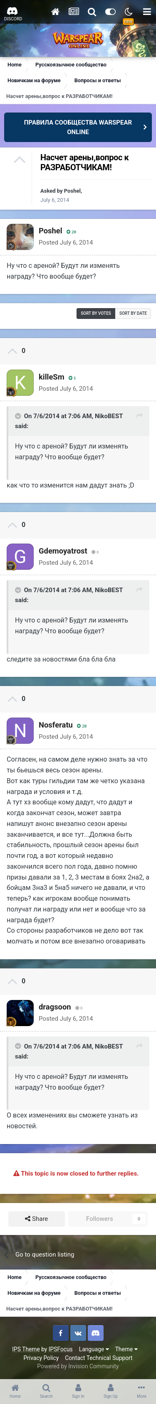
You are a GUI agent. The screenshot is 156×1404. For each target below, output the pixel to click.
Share (36, 1219)
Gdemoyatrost (63, 550)
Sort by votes (96, 313)
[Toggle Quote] (18, 416)
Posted (66, 242)
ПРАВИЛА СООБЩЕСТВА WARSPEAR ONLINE (78, 127)
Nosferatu (56, 724)
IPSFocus (61, 1349)
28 (82, 726)
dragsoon (55, 1006)
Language (94, 1349)
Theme (126, 1349)
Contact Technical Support (98, 1358)
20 (71, 232)
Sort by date (133, 313)
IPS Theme (26, 1349)
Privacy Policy (41, 1358)
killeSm (51, 376)
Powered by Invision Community (78, 1366)
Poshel (72, 191)
